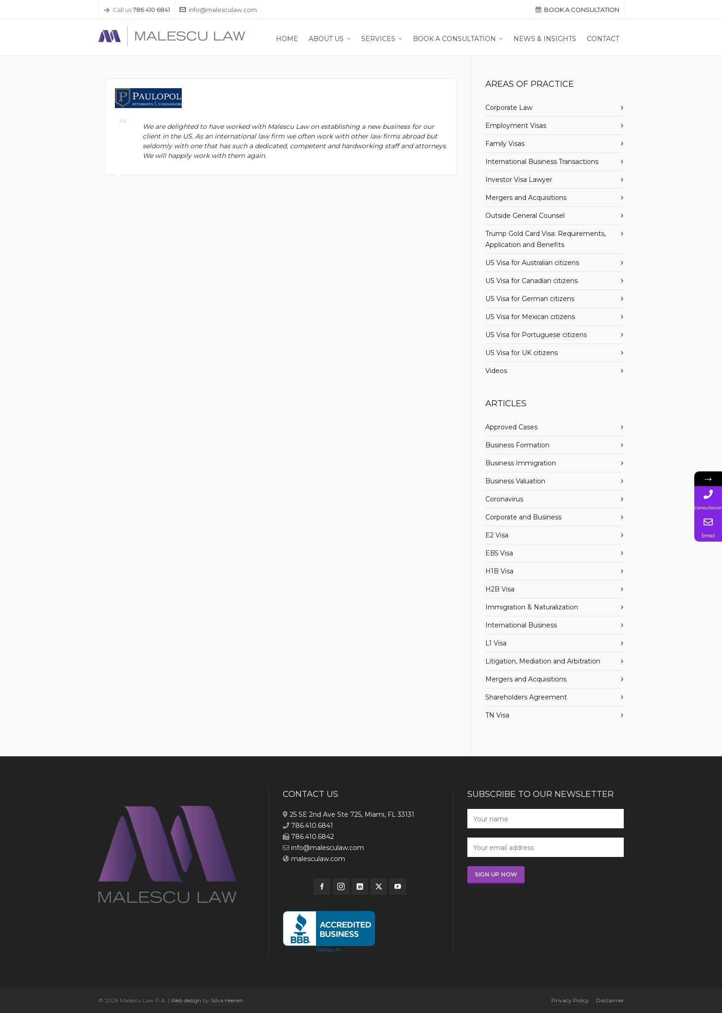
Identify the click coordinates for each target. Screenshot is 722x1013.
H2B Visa (499, 589)
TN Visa (497, 715)
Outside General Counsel (525, 215)
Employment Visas (515, 125)
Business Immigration (520, 463)
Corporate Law (508, 107)
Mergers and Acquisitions (526, 197)
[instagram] (341, 886)
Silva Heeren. (228, 1000)
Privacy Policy (570, 1000)
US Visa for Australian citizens (532, 263)
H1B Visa (499, 571)
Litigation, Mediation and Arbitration (542, 661)
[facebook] (322, 886)
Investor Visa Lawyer (518, 179)
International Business (521, 625)
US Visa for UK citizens (521, 353)
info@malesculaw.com (218, 9)
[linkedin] (360, 886)
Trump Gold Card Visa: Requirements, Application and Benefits (545, 239)
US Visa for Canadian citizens (531, 281)
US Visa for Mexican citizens (530, 317)
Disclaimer (610, 1000)
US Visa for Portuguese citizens (536, 335)
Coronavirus (504, 499)
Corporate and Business (523, 517)
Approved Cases (511, 427)
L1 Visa (496, 643)
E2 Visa (496, 535)
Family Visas (505, 143)
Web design (186, 1000)
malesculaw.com (318, 859)
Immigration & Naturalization (531, 607)
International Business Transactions (541, 161)
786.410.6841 (312, 825)
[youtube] (397, 886)
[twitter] (378, 886)
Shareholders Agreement (526, 697)
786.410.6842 (312, 836)
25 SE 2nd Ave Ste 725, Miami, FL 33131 (352, 814)
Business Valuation (515, 481)
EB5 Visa (499, 553)
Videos (496, 371)
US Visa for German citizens (529, 299)
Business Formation (517, 445)
